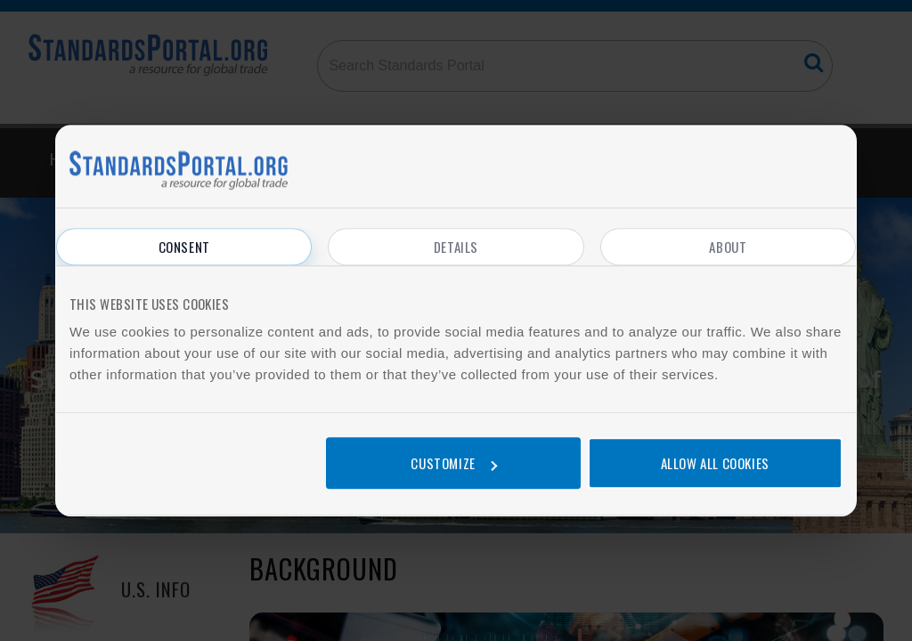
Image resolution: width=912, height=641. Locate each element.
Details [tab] (456, 246)
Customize (453, 463)
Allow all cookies (715, 463)
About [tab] (727, 246)
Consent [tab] (184, 246)
